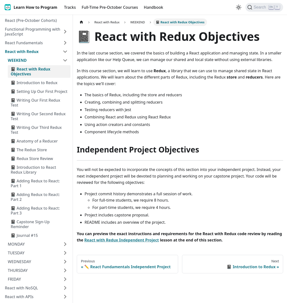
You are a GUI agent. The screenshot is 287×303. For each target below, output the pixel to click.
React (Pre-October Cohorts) (31, 20)
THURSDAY (18, 270)
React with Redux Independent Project (121, 240)
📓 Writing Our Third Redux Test (36, 130)
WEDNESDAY (19, 261)
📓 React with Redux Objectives (30, 71)
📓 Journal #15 (24, 235)
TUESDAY (16, 253)
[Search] (264, 7)
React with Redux (22, 51)
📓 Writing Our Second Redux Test (38, 116)
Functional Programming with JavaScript (32, 32)
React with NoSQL (21, 288)
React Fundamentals (24, 42)
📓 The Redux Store (29, 149)
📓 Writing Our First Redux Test (35, 103)
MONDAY (16, 244)
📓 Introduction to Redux (34, 82)
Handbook (153, 7)
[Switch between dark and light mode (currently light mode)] (239, 7)
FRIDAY (14, 279)
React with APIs (19, 296)
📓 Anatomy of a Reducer (34, 141)
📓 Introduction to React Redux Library (33, 170)
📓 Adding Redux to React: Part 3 (35, 210)
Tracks (70, 7)
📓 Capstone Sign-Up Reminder (30, 224)
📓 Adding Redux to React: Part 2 (35, 197)
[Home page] (81, 22)
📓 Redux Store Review (32, 158)
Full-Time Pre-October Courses (110, 7)
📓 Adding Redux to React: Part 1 (35, 183)
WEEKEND (17, 60)
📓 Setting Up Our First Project (39, 91)
